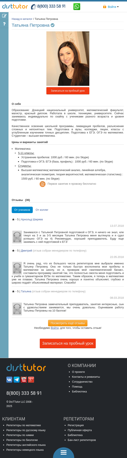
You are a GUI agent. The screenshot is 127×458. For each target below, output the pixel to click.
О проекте (78, 371)
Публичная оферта (80, 430)
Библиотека (79, 391)
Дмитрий (27, 250)
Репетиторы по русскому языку (26, 430)
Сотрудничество (82, 381)
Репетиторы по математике (23, 425)
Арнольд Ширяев (32, 219)
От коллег (42, 209)
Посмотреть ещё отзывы (68, 323)
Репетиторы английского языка (26, 444)
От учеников (22, 209)
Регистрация (76, 425)
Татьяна (26, 291)
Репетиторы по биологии (22, 440)
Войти (55, 327)
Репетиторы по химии (20, 435)
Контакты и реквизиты (86, 376)
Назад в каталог (22, 18)
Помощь (77, 386)
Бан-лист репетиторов (82, 440)
